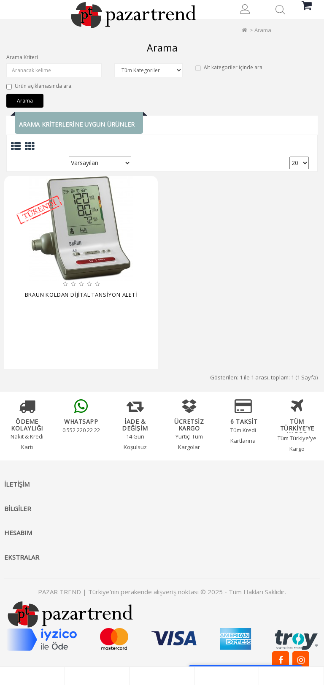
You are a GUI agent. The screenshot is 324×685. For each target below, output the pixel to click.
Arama (262, 30)
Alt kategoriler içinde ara (228, 67)
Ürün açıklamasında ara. (39, 85)
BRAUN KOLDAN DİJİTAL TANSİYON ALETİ (81, 294)
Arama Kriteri (22, 57)
